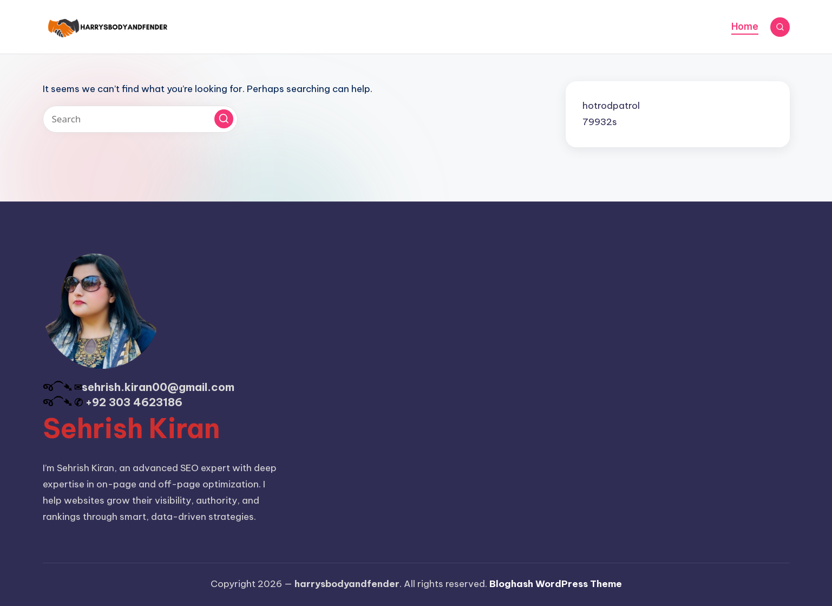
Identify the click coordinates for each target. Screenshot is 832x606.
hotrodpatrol (611, 106)
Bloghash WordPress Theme (555, 584)
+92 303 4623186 (134, 402)
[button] (223, 118)
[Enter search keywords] (140, 119)
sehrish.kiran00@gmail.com (158, 387)
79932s (599, 122)
